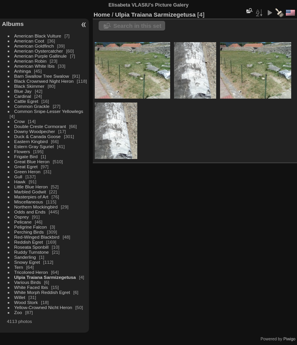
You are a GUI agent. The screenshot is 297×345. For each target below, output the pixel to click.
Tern (18, 267)
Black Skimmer (29, 86)
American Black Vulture (37, 35)
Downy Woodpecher (34, 131)
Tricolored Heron (31, 272)
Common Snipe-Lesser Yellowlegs (49, 111)
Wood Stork (26, 302)
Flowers (22, 151)
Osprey (21, 216)
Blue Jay (23, 91)
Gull (18, 176)
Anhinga (22, 70)
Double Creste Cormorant (40, 126)
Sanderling (25, 257)
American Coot (29, 40)
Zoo (18, 312)
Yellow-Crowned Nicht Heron (43, 307)
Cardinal (22, 96)
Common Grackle (32, 106)
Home (102, 14)
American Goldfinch (34, 45)
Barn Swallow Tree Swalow (41, 76)
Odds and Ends (30, 211)
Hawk (20, 181)
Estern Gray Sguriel (34, 146)
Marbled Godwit (30, 191)
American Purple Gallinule (40, 55)
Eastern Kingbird (31, 141)
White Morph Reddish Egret (42, 292)
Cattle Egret (26, 101)
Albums (13, 23)
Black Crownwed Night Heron (44, 81)
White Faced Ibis (31, 287)
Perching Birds (29, 231)
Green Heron (27, 171)
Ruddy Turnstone (31, 251)
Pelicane (23, 221)
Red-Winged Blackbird (37, 236)
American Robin (30, 60)
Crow (19, 121)
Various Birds (27, 282)
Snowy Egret (27, 262)
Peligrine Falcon (30, 226)
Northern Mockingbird (36, 206)
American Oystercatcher (38, 50)
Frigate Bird (26, 156)
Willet (20, 297)
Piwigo (289, 338)
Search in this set (137, 25)
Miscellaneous (28, 201)
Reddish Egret (28, 241)
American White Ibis (34, 65)
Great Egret (26, 166)
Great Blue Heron (32, 161)
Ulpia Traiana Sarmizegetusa (45, 277)
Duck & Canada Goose (37, 136)
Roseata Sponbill (31, 246)
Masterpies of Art (31, 196)
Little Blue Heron (31, 186)
